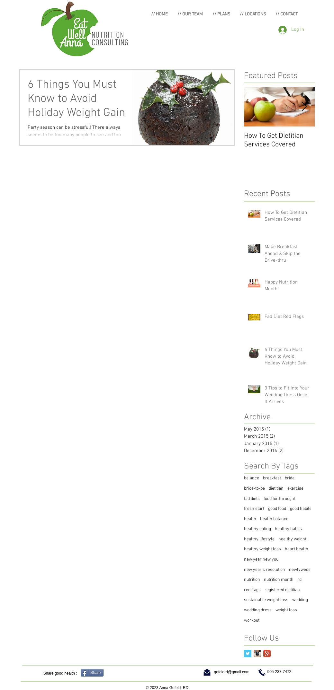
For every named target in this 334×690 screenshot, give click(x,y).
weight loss (286, 610)
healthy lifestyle (259, 539)
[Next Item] (304, 107)
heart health (296, 549)
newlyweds (300, 569)
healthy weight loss (262, 549)
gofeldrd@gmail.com (231, 672)
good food (277, 508)
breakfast (272, 478)
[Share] (92, 673)
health (250, 519)
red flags (252, 590)
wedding (300, 600)
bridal (290, 478)
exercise (295, 488)
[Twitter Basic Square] (247, 653)
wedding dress (258, 610)
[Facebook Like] (118, 673)
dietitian (276, 488)
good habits (300, 508)
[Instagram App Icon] (257, 653)
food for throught (279, 499)
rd (299, 579)
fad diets (252, 499)
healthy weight (292, 539)
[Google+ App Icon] (267, 653)
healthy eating (257, 529)
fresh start (254, 508)
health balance (274, 519)
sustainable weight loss (266, 600)
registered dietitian (282, 590)
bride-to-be (254, 488)
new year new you (261, 559)
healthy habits (288, 529)
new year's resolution (264, 569)
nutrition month (278, 579)
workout (251, 620)
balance (251, 478)
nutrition (252, 579)
